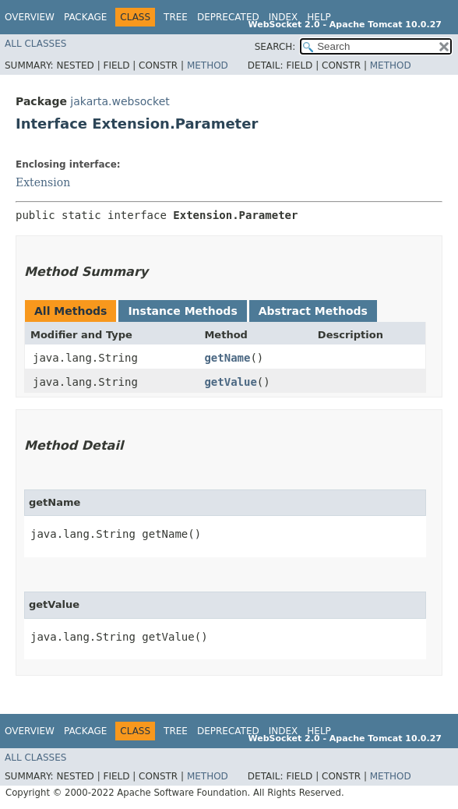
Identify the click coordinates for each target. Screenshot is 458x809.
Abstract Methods (313, 311)
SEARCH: (275, 46)
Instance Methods (182, 311)
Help (319, 17)
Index (283, 17)
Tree (176, 17)
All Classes (35, 43)
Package (85, 17)
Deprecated (228, 17)
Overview (30, 17)
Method (207, 65)
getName (227, 358)
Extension (43, 182)
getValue (230, 382)
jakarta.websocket (119, 101)
